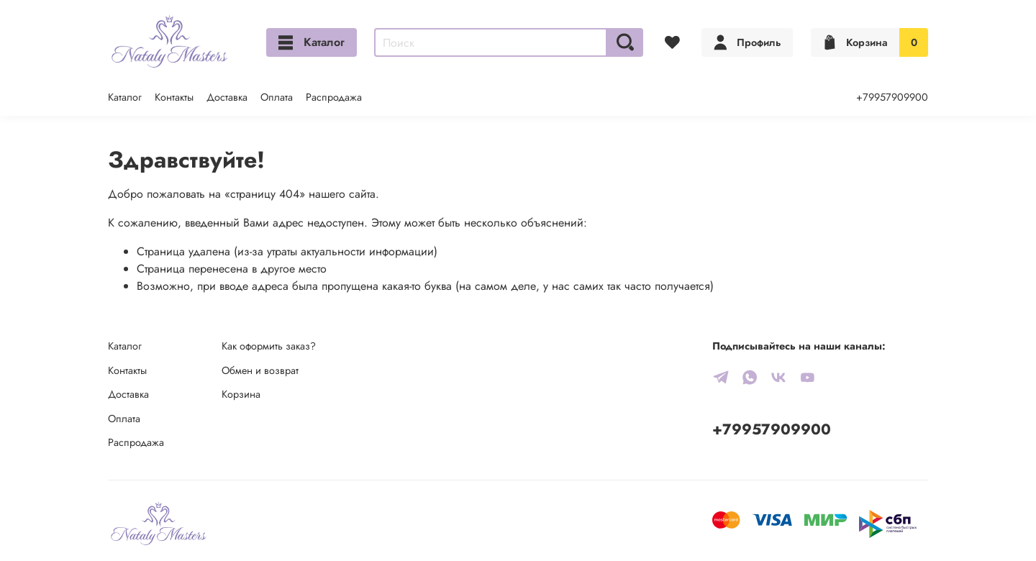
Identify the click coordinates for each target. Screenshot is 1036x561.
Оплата (276, 97)
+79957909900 (892, 97)
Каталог (311, 42)
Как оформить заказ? (269, 346)
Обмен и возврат (260, 370)
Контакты (174, 97)
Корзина (241, 394)
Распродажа (334, 97)
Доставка (226, 97)
